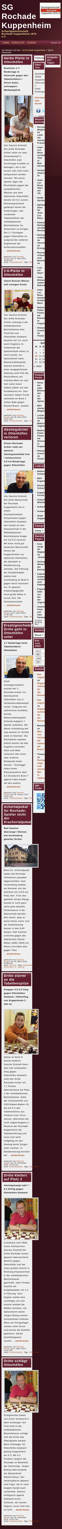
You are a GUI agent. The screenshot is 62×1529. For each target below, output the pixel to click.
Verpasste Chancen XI (42, 173)
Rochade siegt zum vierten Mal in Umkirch (42, 769)
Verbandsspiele (16, 262)
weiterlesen (14, 251)
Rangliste (18, 43)
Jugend (31, 43)
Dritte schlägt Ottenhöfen (15, 1363)
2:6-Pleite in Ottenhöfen (14, 272)
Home (6, 43)
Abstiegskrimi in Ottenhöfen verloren (16, 433)
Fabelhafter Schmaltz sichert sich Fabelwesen (43, 579)
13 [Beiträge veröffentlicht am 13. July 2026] (36, 356)
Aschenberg (28, 965)
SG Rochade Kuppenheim (26, 16)
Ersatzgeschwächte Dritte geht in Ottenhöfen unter (20, 631)
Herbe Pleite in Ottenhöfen (16, 60)
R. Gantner (20, 967)
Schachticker (44, 511)
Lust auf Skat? (40, 270)
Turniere (13, 965)
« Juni (38, 366)
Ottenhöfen (9, 967)
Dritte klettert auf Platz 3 (15, 1177)
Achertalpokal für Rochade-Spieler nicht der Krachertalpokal (17, 814)
